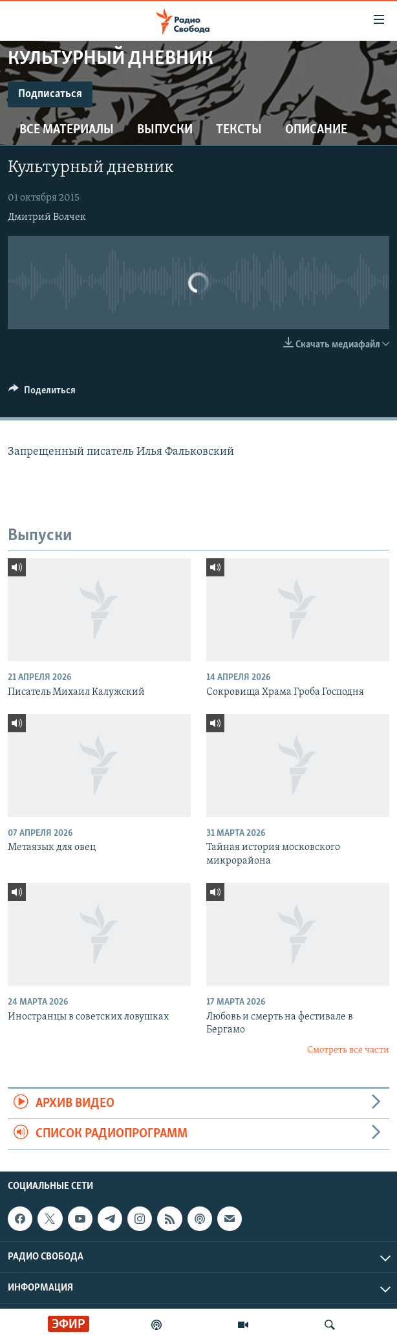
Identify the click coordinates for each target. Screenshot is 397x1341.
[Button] (42, 393)
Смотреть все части (348, 1050)
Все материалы (66, 130)
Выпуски (165, 130)
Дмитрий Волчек (47, 217)
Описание (316, 130)
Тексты (239, 130)
